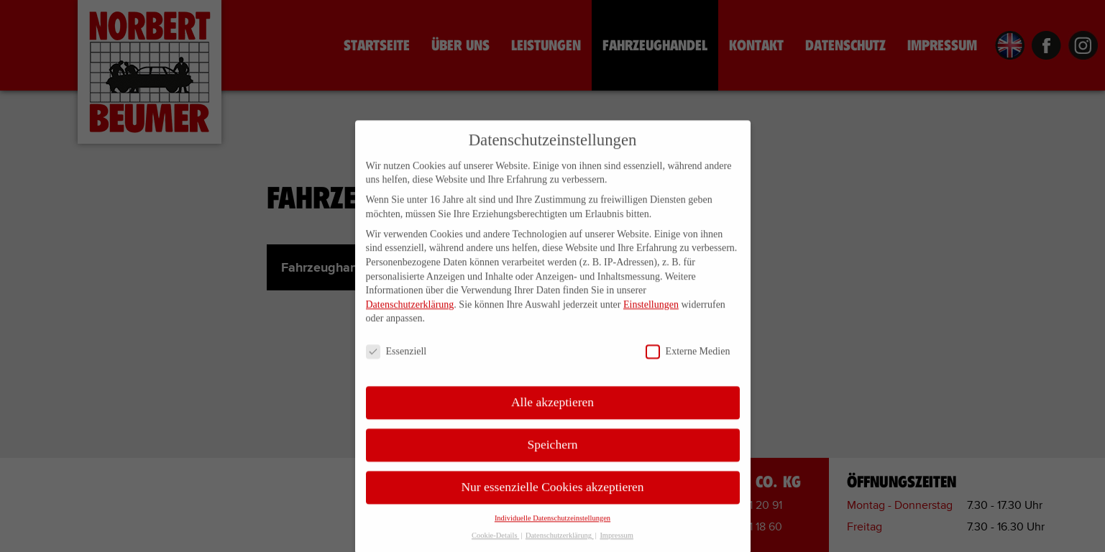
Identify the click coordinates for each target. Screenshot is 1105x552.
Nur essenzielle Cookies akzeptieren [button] (552, 497)
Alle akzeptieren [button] (552, 412)
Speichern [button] (553, 455)
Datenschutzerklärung (410, 315)
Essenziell (396, 362)
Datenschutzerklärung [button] (560, 547)
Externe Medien (688, 362)
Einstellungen (651, 315)
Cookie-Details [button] (495, 547)
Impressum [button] (616, 547)
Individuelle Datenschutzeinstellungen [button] (552, 529)
